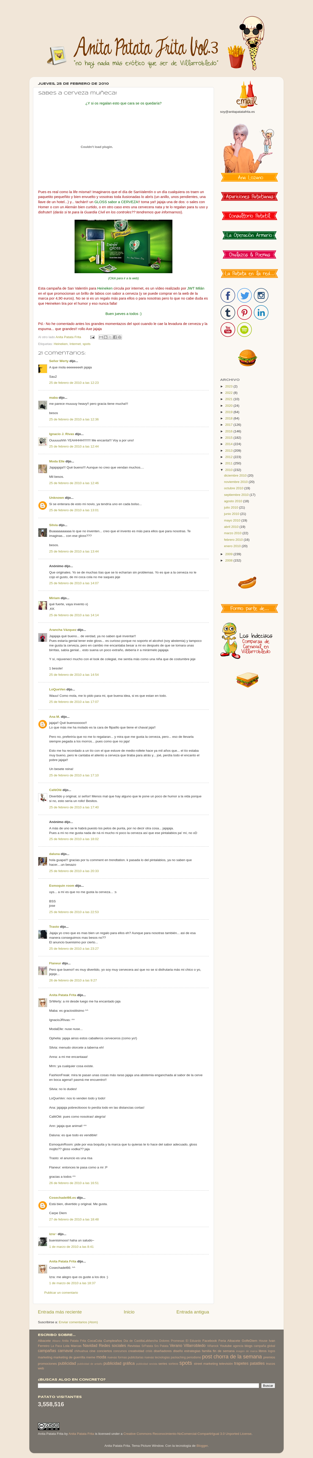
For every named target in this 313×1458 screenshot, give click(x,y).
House (263, 1341)
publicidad (67, 1363)
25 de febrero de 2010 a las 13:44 (74, 551)
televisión (226, 1363)
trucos (270, 1363)
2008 (229, 560)
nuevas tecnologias (157, 1357)
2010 (229, 470)
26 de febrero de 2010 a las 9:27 (73, 980)
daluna (54, 854)
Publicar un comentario (61, 1292)
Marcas (76, 1346)
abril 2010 (231, 527)
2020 (229, 405)
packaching (178, 1357)
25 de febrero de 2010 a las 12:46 (74, 483)
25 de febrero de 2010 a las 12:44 (74, 446)
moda (101, 1357)
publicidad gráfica (118, 1363)
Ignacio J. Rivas (61, 434)
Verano (176, 1345)
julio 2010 (231, 507)
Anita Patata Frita (62, 995)
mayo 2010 (232, 520)
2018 (229, 418)
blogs (248, 1346)
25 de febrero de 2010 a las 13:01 (74, 510)
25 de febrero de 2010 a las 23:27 (74, 948)
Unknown (56, 498)
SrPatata (147, 1346)
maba (53, 397)
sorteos (173, 1363)
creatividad (136, 1351)
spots (86, 344)
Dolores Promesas (171, 1341)
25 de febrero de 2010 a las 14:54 (74, 675)
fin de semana (224, 1351)
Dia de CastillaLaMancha (140, 1341)
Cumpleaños (112, 1341)
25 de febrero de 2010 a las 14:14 (74, 615)
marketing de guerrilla (69, 1357)
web (41, 1368)
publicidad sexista (146, 1363)
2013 (229, 450)
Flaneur (55, 963)
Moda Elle (57, 461)
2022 (229, 393)
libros (263, 1351)
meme (91, 1357)
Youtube (226, 1346)
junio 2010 (232, 514)
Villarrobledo (195, 1345)
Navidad (90, 1345)
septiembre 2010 (236, 495)
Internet (75, 344)
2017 (229, 425)
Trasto (54, 926)
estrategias (192, 1351)
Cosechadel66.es (62, 1197)
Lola (66, 1346)
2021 (229, 399)
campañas (47, 1350)
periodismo (194, 1357)
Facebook (209, 1341)
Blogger (202, 1446)
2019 (229, 412)
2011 (229, 463)
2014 (229, 444)
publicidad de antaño (89, 1363)
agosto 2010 (233, 501)
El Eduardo (193, 1341)
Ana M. (54, 717)
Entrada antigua (193, 1311)
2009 (229, 554)
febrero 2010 (234, 540)
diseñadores (163, 1351)
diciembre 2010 (235, 475)
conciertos (104, 1351)
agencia (238, 1346)
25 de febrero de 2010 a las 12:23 (74, 383)
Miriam (54, 598)
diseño (178, 1351)
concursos (120, 1351)
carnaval (65, 1350)
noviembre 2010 (236, 482)
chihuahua (81, 1351)
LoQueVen (57, 689)
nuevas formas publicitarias (125, 1357)
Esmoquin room (61, 885)
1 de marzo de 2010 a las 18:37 (72, 1283)
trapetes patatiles (249, 1363)
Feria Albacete (229, 1341)
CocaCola (95, 1341)
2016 (229, 431)
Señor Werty (58, 361)
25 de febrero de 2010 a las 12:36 (74, 419)
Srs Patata (161, 1346)
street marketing (206, 1363)
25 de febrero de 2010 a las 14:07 (74, 583)
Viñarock (213, 1346)
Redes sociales (112, 1345)
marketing (45, 1357)
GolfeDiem (249, 1341)
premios (269, 1357)
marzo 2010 (233, 533)
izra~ (53, 1234)
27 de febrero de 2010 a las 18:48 (74, 1219)
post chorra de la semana (232, 1357)
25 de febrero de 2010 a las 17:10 (74, 775)
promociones (47, 1363)
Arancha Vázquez (63, 630)
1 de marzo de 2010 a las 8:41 (71, 1247)
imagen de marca (246, 1351)
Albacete (44, 1341)
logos (271, 1351)
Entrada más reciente (60, 1311)
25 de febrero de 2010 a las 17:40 (74, 807)
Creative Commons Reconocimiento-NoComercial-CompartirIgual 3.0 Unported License (187, 1434)
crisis (148, 1351)
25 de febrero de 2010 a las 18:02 (74, 839)
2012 (229, 457)
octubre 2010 (234, 488)
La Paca (56, 1346)
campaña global (264, 1346)
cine (92, 1351)
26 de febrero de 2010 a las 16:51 (74, 1183)
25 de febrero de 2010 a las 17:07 (74, 702)
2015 (229, 437)
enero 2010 (233, 546)
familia (207, 1351)
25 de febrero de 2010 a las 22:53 (74, 912)
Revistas (133, 1346)
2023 (229, 386)
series (162, 1363)
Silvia (53, 525)
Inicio (129, 1311)
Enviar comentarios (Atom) (78, 1322)
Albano (56, 1340)
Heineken (61, 344)
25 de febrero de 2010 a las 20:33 (74, 871)
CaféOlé (55, 790)
